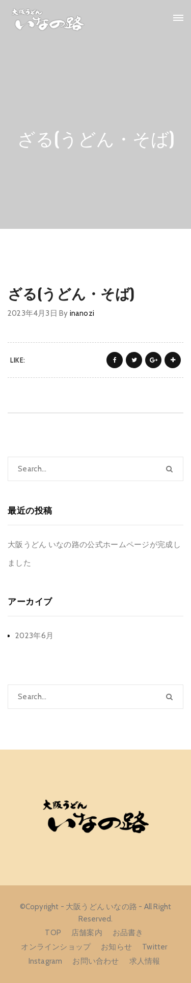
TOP (53, 932)
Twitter (154, 946)
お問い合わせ (95, 961)
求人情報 (144, 961)
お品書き (128, 932)
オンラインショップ (56, 946)
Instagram (46, 961)
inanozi (82, 313)
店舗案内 (86, 932)
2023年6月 (34, 635)
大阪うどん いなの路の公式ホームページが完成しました (94, 554)
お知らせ (116, 946)
